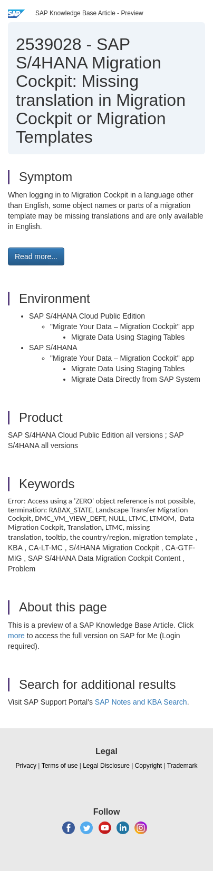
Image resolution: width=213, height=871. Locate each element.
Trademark (182, 765)
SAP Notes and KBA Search (141, 702)
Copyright (148, 765)
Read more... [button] (36, 256)
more (16, 635)
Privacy (26, 765)
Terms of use (60, 765)
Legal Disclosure (106, 765)
